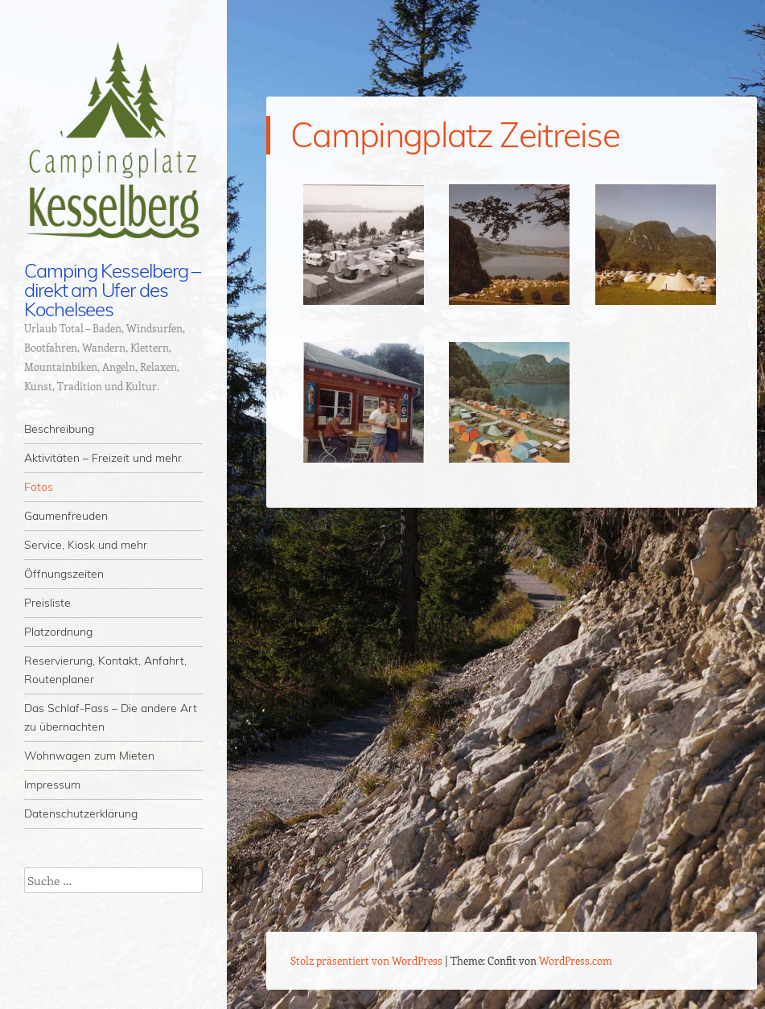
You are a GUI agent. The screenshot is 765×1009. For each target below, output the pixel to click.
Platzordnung (58, 631)
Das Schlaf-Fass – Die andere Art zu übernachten (110, 717)
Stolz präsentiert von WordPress (366, 960)
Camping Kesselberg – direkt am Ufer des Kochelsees (112, 289)
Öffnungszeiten (64, 573)
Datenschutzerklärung (81, 813)
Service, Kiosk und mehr (85, 544)
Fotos (38, 487)
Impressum (52, 784)
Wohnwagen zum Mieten (89, 755)
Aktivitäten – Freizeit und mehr (103, 458)
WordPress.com (575, 960)
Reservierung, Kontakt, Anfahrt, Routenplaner (105, 669)
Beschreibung (59, 429)
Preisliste (47, 602)
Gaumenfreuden (66, 516)
